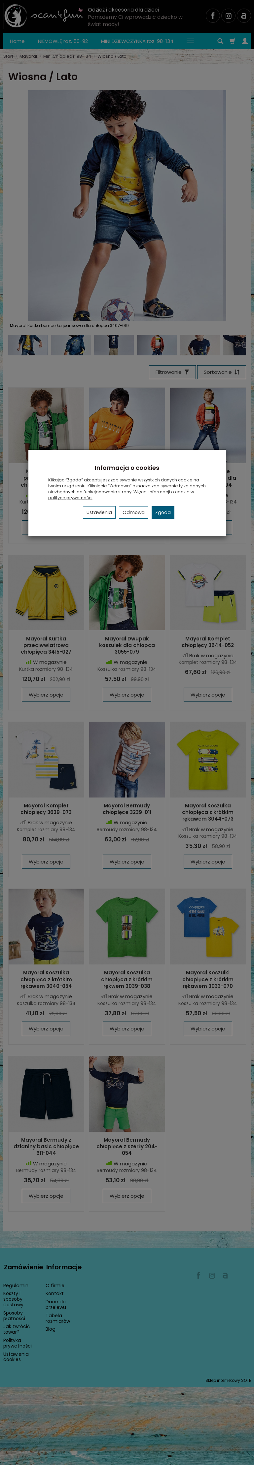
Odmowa (134, 512)
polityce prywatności (70, 498)
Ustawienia (99, 512)
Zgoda (163, 512)
